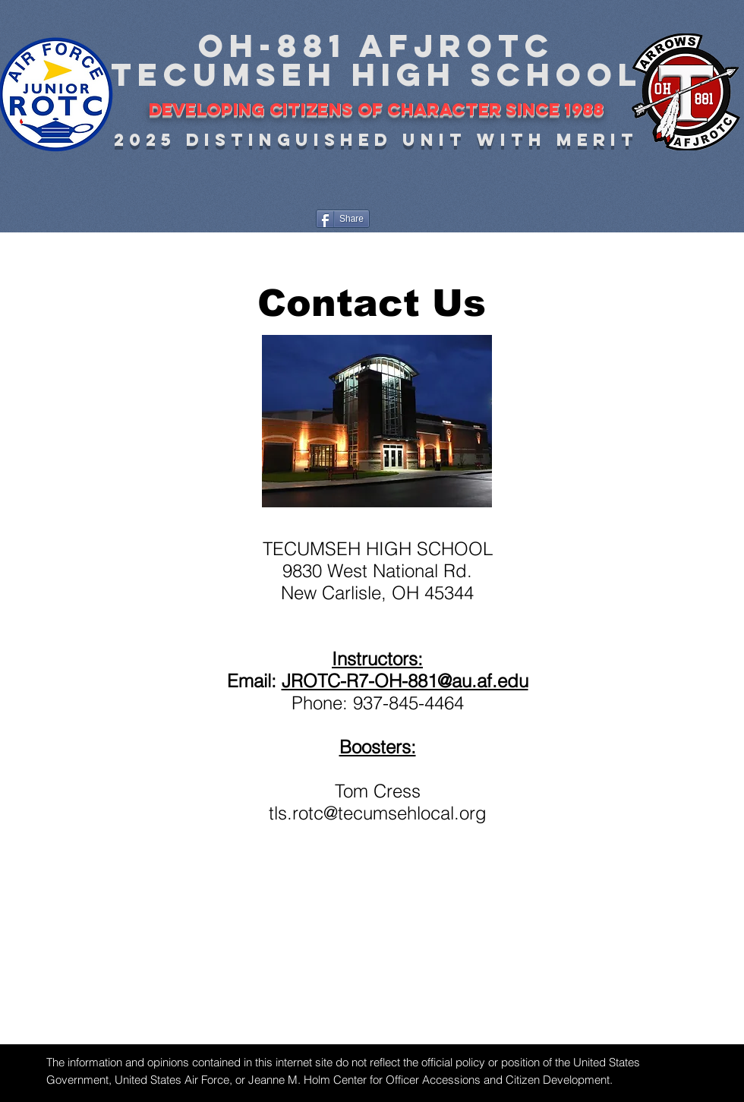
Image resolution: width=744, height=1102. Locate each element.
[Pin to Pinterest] (422, 218)
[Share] (343, 219)
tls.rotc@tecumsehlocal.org (378, 813)
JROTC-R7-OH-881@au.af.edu (405, 681)
